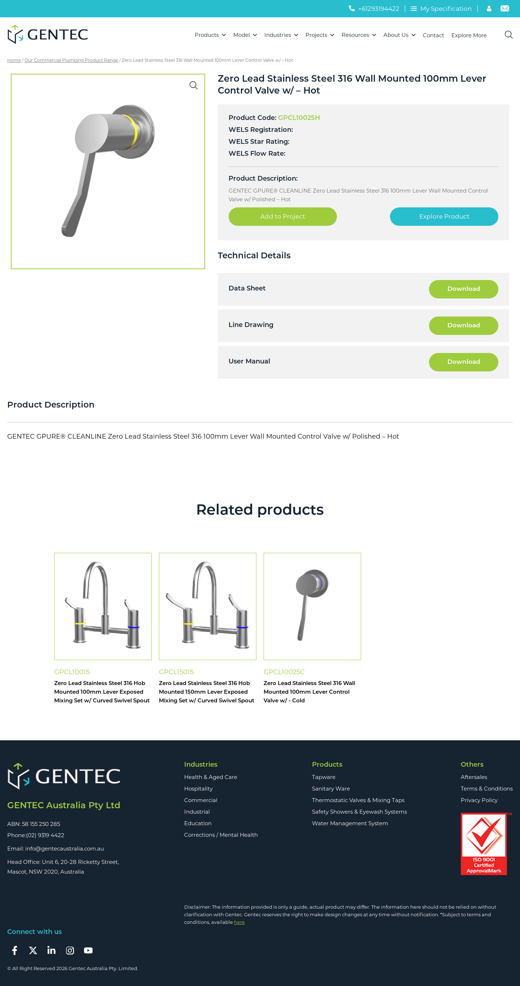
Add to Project (282, 216)
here (239, 922)
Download (463, 289)
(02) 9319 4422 (45, 835)
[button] (193, 85)
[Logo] (50, 35)
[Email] (504, 9)
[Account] (490, 9)
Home (14, 60)
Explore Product (444, 216)
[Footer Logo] (63, 776)
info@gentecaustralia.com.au (64, 848)
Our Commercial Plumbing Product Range (71, 60)
